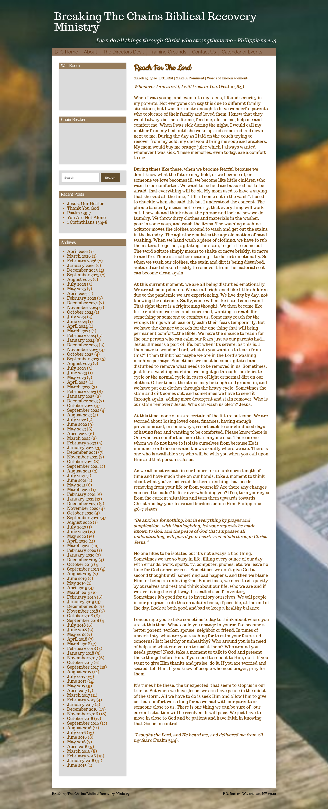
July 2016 (76, 732)
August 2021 (79, 471)
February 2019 (81, 597)
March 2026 (79, 256)
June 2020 (77, 531)
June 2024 (77, 321)
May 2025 (76, 288)
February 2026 (81, 260)
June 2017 (76, 681)
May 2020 (76, 536)
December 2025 (82, 270)
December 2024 (82, 302)
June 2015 (76, 765)
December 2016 (82, 709)
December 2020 (82, 503)
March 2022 (78, 438)
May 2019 (76, 583)
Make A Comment (189, 78)
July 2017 (76, 676)
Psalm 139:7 (79, 213)
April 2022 (77, 433)
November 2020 (82, 508)
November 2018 (82, 611)
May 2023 (76, 377)
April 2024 (77, 326)
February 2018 (81, 648)
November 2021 (82, 457)
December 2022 (82, 401)
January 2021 (80, 499)
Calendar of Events (242, 52)
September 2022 (83, 410)
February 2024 (81, 335)
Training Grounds (168, 52)
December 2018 (82, 606)
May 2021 (76, 485)
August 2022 (79, 415)
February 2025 (81, 298)
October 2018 (80, 615)
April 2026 (77, 251)
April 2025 (77, 293)
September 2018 (83, 620)
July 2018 (76, 625)
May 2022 (76, 429)
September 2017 (83, 667)
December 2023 (82, 345)
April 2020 (77, 541)
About (90, 52)
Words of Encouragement (227, 78)
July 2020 (76, 527)
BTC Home (66, 52)
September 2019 (83, 569)
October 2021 (80, 461)
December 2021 (82, 452)
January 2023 (80, 396)
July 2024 (76, 316)
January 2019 (80, 601)
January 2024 (80, 340)
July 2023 (76, 368)
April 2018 (77, 639)
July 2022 (76, 419)
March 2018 (78, 643)
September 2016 (83, 723)
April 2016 (77, 746)
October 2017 (80, 662)
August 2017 (79, 671)
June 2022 (77, 424)
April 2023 (77, 382)
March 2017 (78, 695)
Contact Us (204, 52)
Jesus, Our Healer (85, 203)
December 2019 (82, 559)
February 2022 (81, 443)
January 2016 (80, 760)
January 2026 (81, 265)
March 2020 (79, 545)
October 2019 (80, 564)
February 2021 (81, 494)
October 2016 (80, 718)
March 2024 (78, 331)
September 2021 (83, 466)
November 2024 (82, 307)
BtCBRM (166, 78)
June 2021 (76, 480)
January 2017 (80, 704)
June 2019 (77, 578)
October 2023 (80, 354)
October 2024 (80, 312)
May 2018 (76, 634)
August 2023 (79, 363)
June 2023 (77, 373)
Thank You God (83, 208)
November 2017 (82, 657)
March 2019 (78, 592)
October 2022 (80, 405)
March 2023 (79, 387)
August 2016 (79, 728)
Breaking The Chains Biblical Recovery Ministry (155, 21)
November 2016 (82, 714)
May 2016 (76, 742)
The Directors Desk (123, 52)
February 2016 (81, 756)
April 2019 (77, 587)
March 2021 (78, 489)
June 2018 (77, 629)
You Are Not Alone (86, 217)
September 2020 (83, 517)
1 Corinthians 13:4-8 (87, 222)
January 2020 (80, 555)
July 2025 (76, 284)
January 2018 (80, 653)
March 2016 (78, 751)
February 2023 (81, 391)
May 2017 (76, 685)
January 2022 (80, 447)
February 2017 (81, 700)
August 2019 (79, 573)
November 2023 (82, 349)
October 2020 (80, 513)
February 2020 (81, 550)
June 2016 (77, 737)
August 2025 (79, 279)
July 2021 (76, 475)
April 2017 (77, 690)
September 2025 (83, 274)
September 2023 (83, 359)
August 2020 (79, 522)
